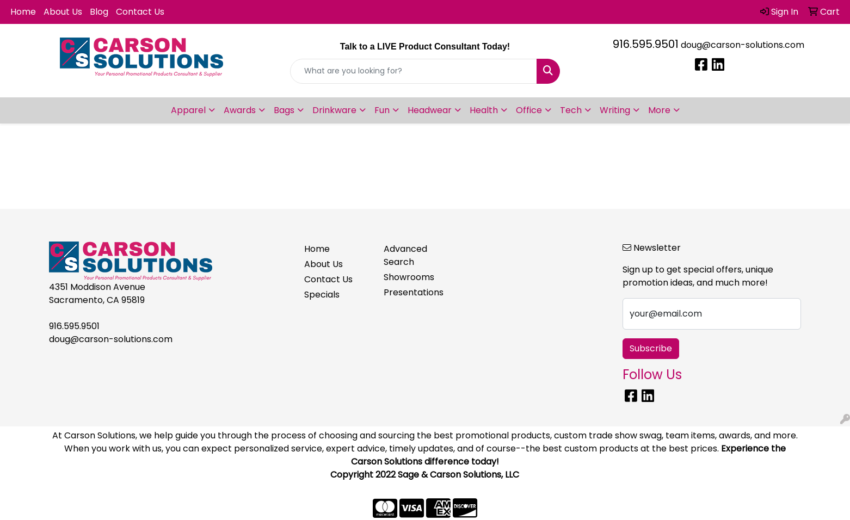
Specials (322, 294)
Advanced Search (405, 255)
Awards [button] (240, 110)
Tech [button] (571, 110)
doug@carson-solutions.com (742, 45)
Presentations (414, 292)
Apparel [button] (188, 110)
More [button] (659, 110)
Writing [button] (615, 110)
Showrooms (409, 277)
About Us (63, 11)
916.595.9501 (646, 44)
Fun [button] (382, 110)
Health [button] (484, 110)
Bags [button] (284, 110)
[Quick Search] (414, 71)
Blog (99, 11)
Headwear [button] (430, 110)
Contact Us (140, 11)
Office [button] (529, 110)
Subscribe (651, 348)
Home (23, 11)
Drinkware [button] (334, 110)
